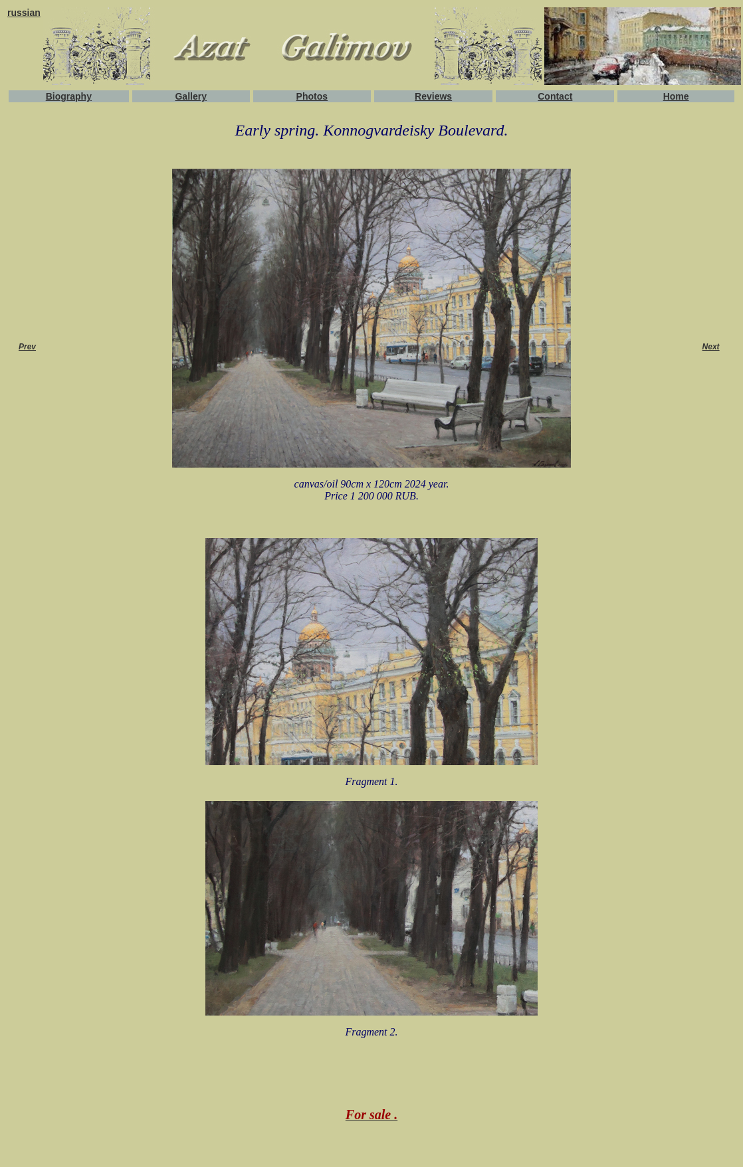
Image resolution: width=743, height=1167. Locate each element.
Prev (27, 346)
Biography (69, 96)
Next (711, 346)
